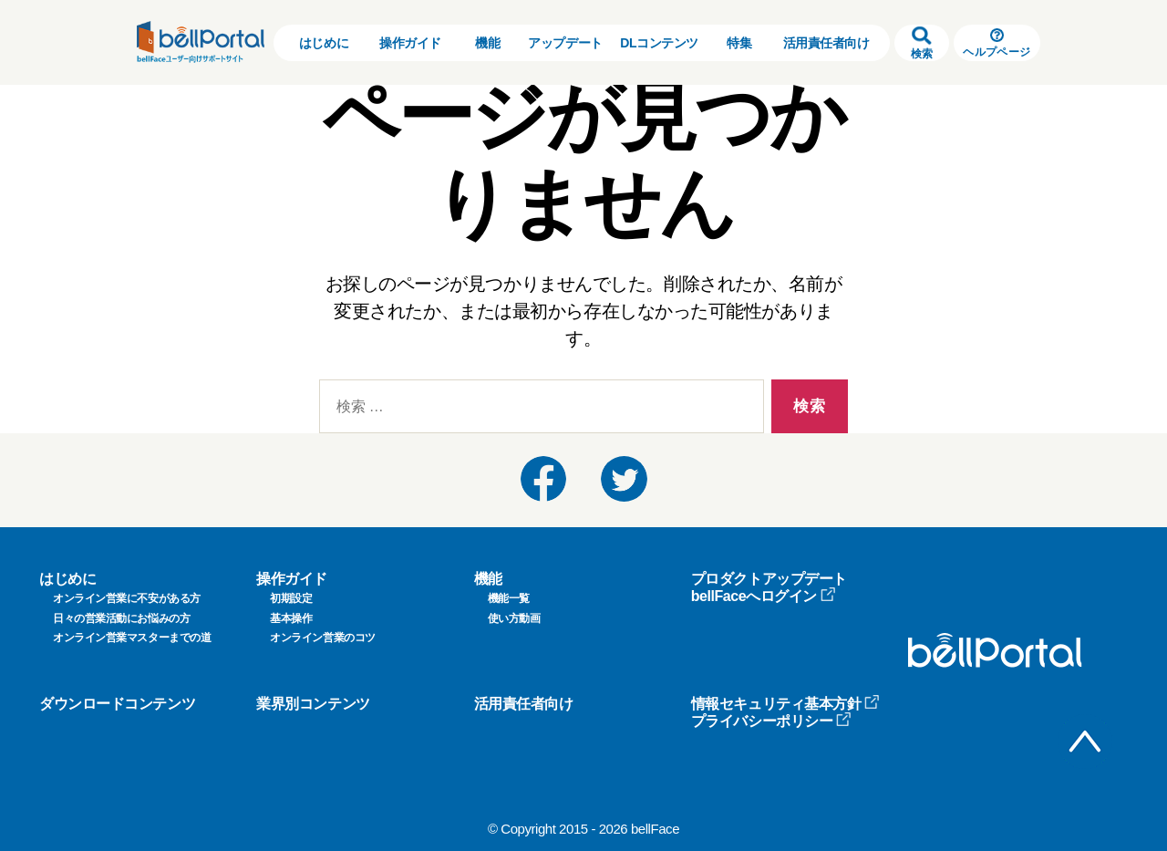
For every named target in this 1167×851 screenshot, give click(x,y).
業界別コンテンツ (312, 703)
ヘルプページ (996, 43)
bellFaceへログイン (763, 596)
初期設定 (291, 598)
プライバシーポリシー (771, 721)
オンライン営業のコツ (323, 637)
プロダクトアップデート (769, 578)
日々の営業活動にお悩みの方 (121, 618)
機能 (487, 43)
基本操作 (291, 618)
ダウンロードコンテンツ (117, 703)
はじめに (323, 43)
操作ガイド (410, 43)
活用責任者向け (826, 43)
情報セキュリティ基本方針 (786, 703)
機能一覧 (509, 598)
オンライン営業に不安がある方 (127, 598)
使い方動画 (514, 618)
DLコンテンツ (659, 43)
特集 (739, 43)
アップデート (565, 43)
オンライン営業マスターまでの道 (132, 637)
